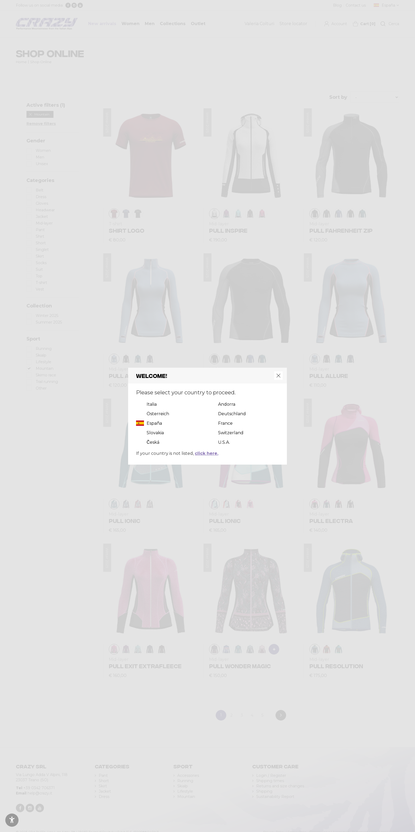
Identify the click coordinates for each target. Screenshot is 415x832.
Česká (153, 442)
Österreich (158, 413)
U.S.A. (224, 442)
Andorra (226, 404)
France (225, 423)
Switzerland (230, 432)
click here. (206, 453)
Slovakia (155, 432)
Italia (152, 404)
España (154, 423)
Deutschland (232, 413)
